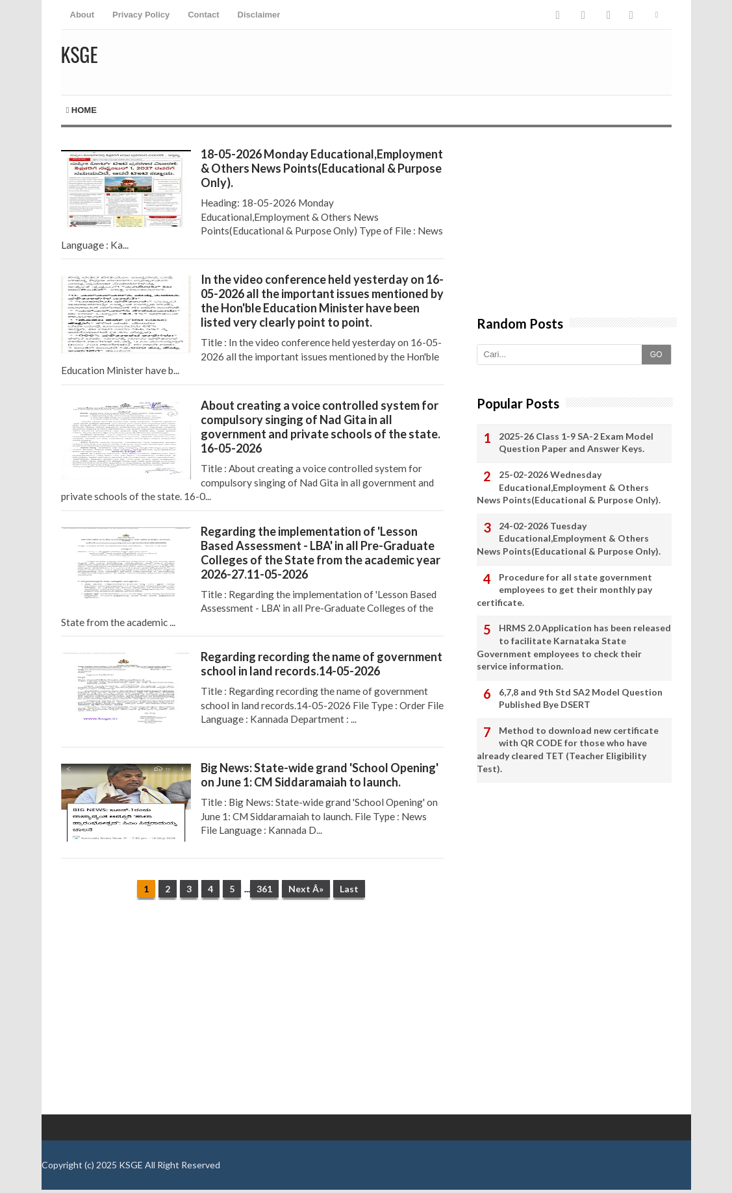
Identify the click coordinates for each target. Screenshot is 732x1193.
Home (81, 110)
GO (656, 354)
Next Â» (305, 888)
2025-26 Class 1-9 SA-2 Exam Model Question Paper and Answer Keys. (576, 443)
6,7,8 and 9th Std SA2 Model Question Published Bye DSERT (581, 698)
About (82, 14)
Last (349, 888)
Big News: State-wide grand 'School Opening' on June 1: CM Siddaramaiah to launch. (319, 774)
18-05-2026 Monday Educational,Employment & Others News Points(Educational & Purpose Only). (322, 168)
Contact (203, 14)
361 (264, 888)
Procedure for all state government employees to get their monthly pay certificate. (564, 589)
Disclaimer (259, 14)
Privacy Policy (141, 14)
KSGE (131, 1164)
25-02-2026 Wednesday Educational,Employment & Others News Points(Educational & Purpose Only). (569, 487)
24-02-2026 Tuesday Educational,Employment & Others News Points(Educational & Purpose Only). (569, 538)
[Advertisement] (252, 1010)
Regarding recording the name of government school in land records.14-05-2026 (321, 663)
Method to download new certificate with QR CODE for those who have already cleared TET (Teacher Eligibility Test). (568, 749)
